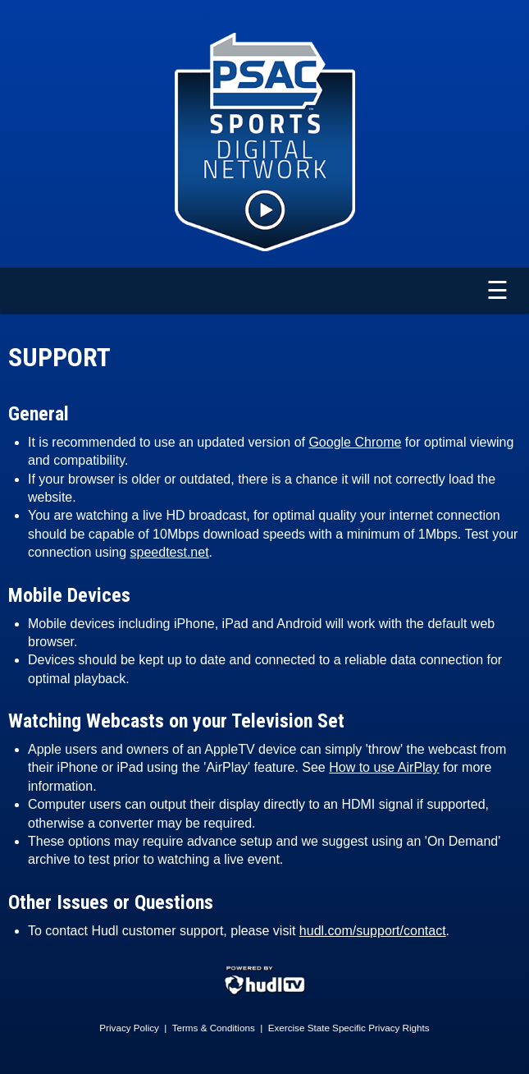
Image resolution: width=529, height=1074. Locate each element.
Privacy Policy (129, 1027)
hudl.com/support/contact (372, 931)
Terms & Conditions (213, 1027)
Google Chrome (354, 442)
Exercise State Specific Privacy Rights (349, 1027)
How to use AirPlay (384, 767)
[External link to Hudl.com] (265, 992)
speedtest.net (169, 552)
